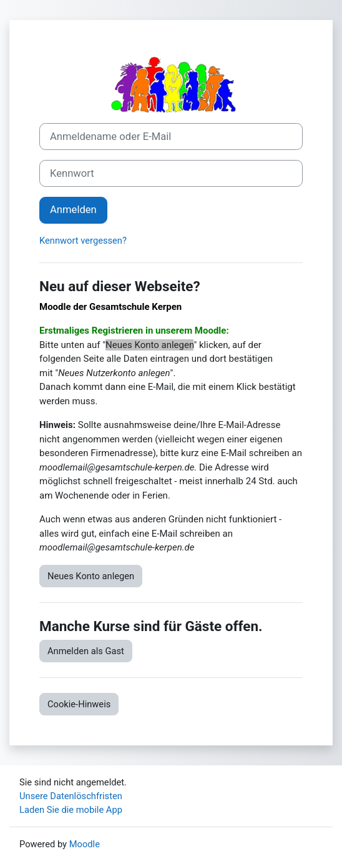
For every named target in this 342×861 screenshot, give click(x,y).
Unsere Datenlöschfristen (70, 796)
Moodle (84, 844)
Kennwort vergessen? (83, 240)
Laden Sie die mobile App (70, 809)
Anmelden (73, 210)
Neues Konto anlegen (90, 576)
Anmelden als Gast (85, 651)
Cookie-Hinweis (78, 704)
